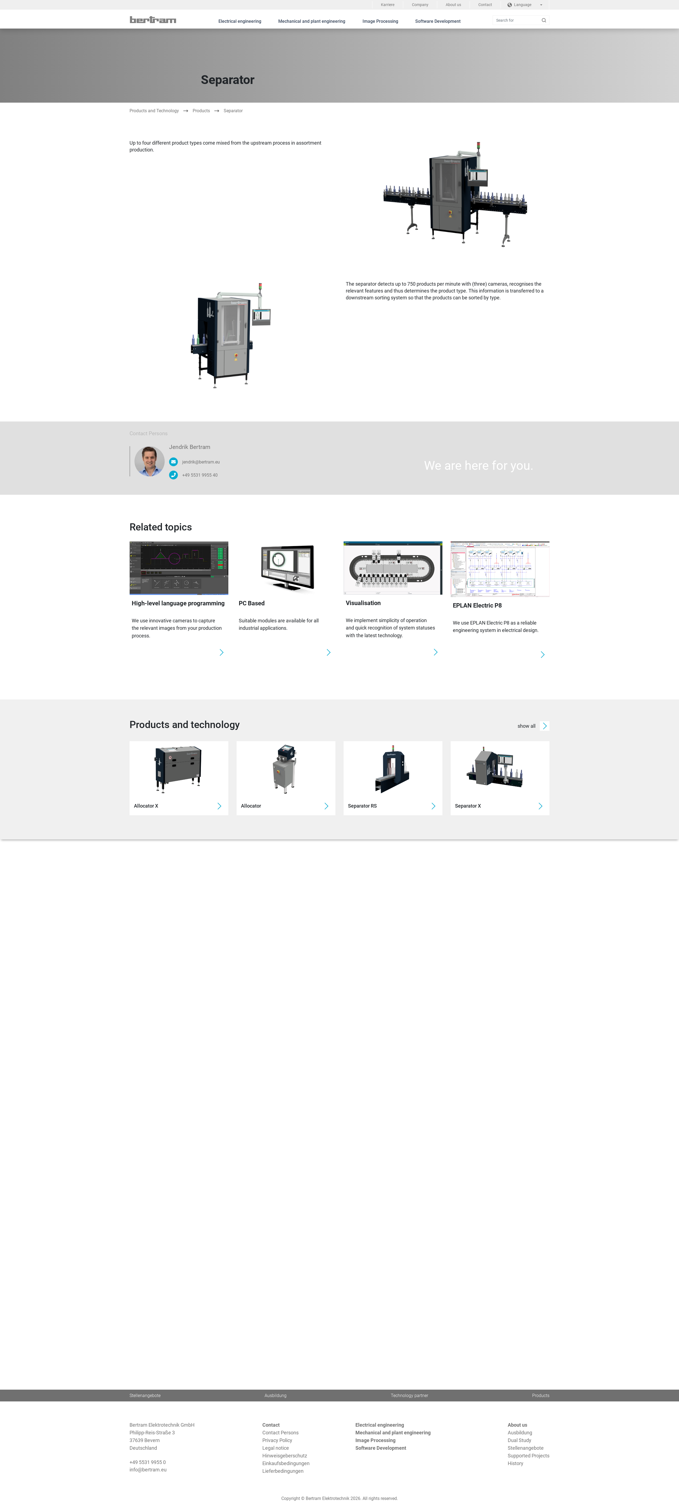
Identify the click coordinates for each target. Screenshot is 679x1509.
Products (201, 110)
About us (452, 4)
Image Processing (381, 21)
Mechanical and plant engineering (311, 21)
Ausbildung (276, 1395)
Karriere (386, 4)
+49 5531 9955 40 (200, 474)
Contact (485, 4)
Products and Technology (154, 110)
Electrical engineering (239, 21)
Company (419, 4)
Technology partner (409, 1395)
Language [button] (519, 4)
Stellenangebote (145, 1395)
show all (533, 726)
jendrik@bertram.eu (201, 461)
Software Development (438, 21)
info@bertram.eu (148, 1470)
